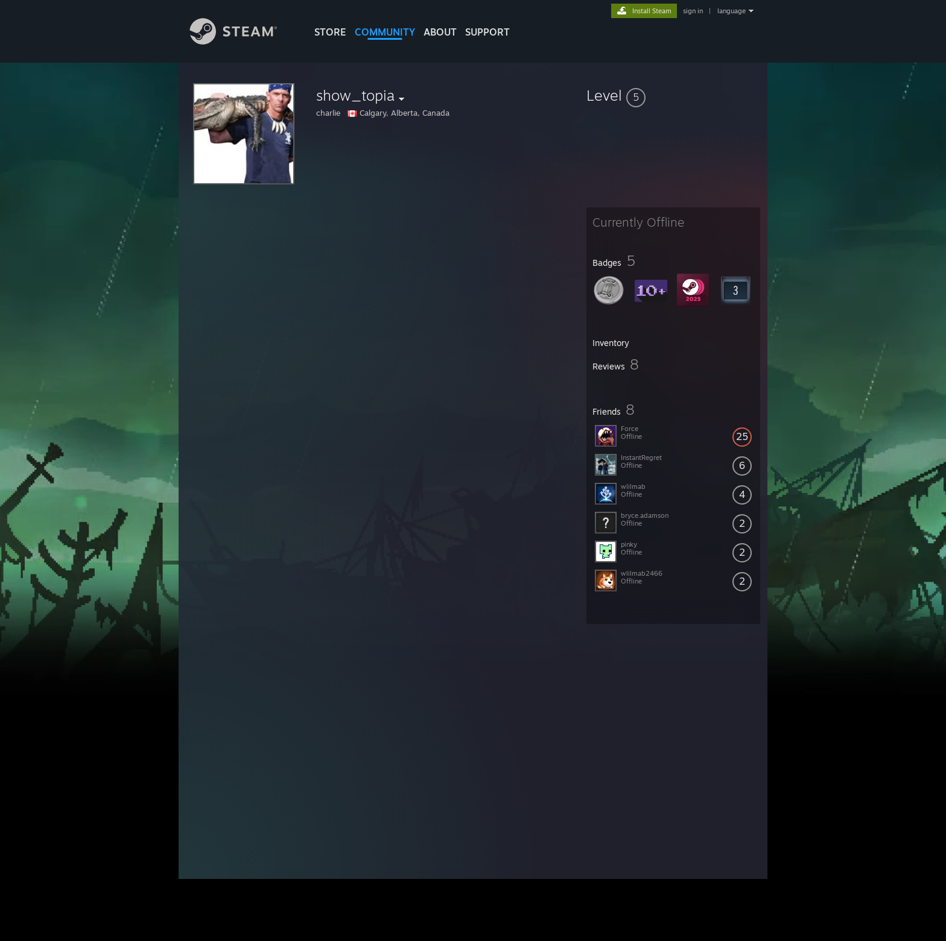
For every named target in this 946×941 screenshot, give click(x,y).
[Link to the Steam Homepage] (242, 41)
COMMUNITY (385, 32)
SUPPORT (487, 32)
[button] (673, 95)
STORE (330, 32)
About (440, 32)
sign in (693, 11)
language (731, 11)
